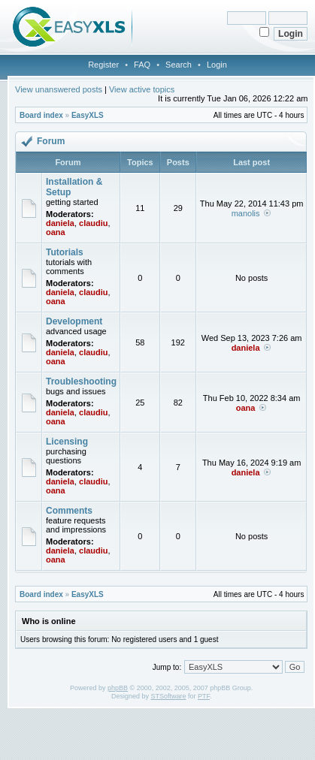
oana (55, 232)
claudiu (93, 223)
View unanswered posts (58, 89)
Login (217, 64)
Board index (41, 115)
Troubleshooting (81, 381)
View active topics (141, 89)
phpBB (118, 688)
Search (178, 64)
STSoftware (168, 696)
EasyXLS (87, 115)
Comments (69, 510)
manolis (246, 213)
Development (74, 321)
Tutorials (64, 252)
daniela (60, 223)
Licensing (67, 441)
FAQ (142, 64)
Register (103, 64)
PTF (204, 696)
